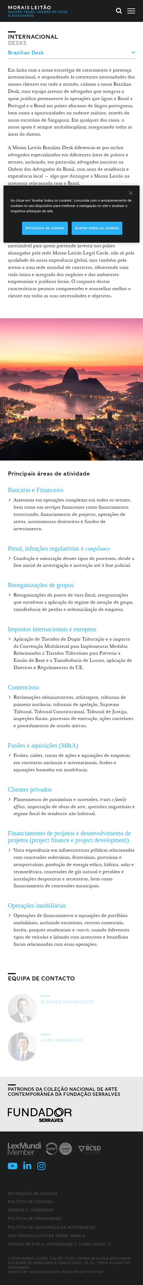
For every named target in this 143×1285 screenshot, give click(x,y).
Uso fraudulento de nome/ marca (46, 1235)
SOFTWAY (96, 1272)
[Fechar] (131, 193)
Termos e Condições (30, 1210)
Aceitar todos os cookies (97, 228)
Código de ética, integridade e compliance (60, 1244)
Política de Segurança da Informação (51, 1227)
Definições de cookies (33, 1194)
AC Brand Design (44, 1272)
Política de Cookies (30, 1201)
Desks (17, 43)
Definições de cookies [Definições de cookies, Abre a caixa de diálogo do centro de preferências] (44, 228)
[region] (71, 214)
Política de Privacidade (34, 1218)
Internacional (33, 37)
